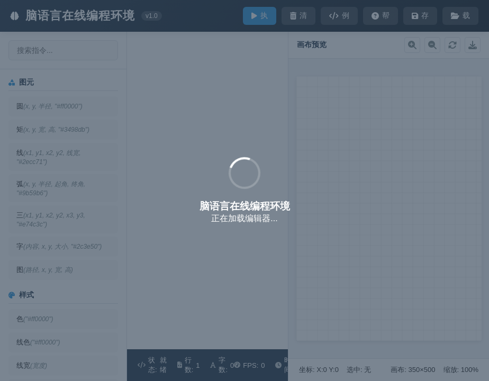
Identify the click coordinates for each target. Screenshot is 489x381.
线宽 (31, 365)
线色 (38, 342)
